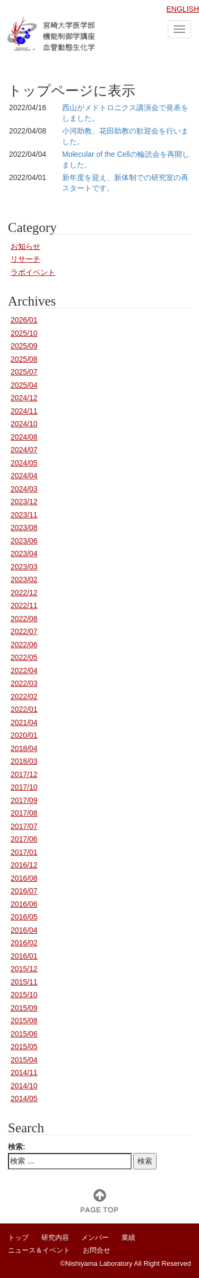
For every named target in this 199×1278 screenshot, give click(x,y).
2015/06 (24, 1034)
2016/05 (24, 917)
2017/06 (24, 839)
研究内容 (55, 1237)
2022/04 (24, 670)
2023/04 (24, 553)
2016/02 (24, 943)
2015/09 (24, 1008)
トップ (18, 1237)
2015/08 (24, 1020)
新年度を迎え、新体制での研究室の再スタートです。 (125, 182)
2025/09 (24, 346)
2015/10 (24, 994)
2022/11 (24, 605)
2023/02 (24, 579)
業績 (128, 1237)
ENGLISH (183, 9)
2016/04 (24, 930)
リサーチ (25, 259)
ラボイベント (33, 272)
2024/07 (24, 449)
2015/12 (24, 968)
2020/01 (24, 735)
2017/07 (24, 826)
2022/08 (24, 618)
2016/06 (24, 904)
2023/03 (24, 566)
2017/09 (24, 800)
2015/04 (24, 1060)
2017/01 (24, 852)
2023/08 (24, 527)
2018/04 (24, 748)
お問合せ (96, 1250)
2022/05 (24, 657)
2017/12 (24, 774)
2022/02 (24, 696)
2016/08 (24, 878)
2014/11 (24, 1072)
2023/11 (24, 515)
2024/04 (24, 475)
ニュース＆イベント (39, 1250)
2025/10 (24, 333)
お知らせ (25, 246)
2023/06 (24, 541)
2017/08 (24, 813)
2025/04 (24, 385)
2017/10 (24, 787)
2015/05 (24, 1046)
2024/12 (24, 398)
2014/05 (24, 1098)
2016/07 (24, 891)
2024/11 (24, 411)
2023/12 (24, 501)
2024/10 (24, 423)
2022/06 (24, 644)
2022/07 (24, 631)
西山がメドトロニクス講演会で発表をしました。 (125, 112)
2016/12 (24, 865)
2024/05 (24, 463)
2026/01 (24, 320)
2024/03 (24, 489)
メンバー (95, 1237)
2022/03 (24, 683)
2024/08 (24, 437)
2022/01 (24, 709)
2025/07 (24, 372)
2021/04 (24, 722)
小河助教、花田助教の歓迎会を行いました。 (125, 136)
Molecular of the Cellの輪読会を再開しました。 (125, 159)
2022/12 (24, 592)
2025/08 (24, 359)
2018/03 (24, 761)
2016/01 (24, 956)
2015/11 (24, 982)
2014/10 (24, 1086)
